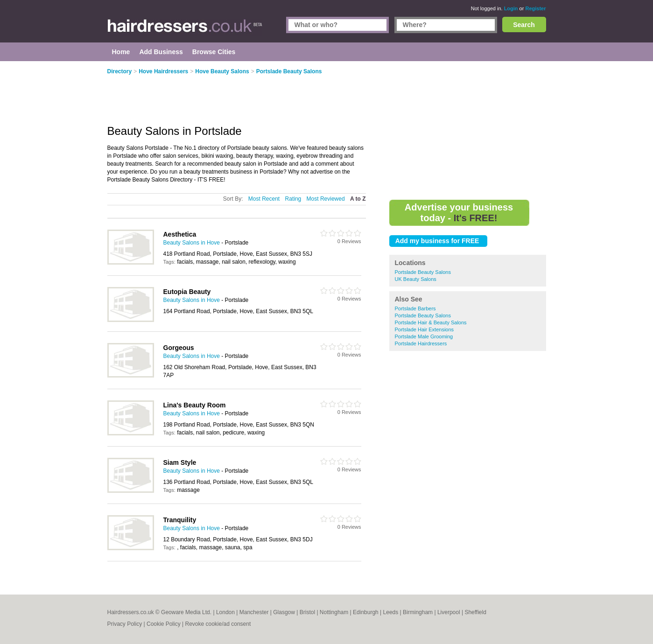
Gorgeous (178, 347)
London (225, 612)
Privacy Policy (124, 624)
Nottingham (334, 612)
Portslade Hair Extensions (424, 329)
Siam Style (180, 462)
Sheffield (475, 612)
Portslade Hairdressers (421, 343)
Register (535, 8)
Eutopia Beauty (187, 291)
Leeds (391, 612)
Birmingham (418, 612)
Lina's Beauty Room (194, 405)
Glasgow (284, 612)
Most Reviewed (326, 199)
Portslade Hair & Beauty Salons (431, 322)
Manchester (254, 612)
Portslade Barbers (415, 308)
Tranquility (180, 520)
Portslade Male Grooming (424, 336)
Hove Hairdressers (163, 71)
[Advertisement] (467, 130)
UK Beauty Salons (415, 279)
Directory (119, 71)
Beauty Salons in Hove (191, 242)
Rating (293, 199)
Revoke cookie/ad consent (218, 624)
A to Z (358, 199)
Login (511, 8)
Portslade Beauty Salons (423, 272)
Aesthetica (180, 234)
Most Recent (264, 199)
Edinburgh (366, 612)
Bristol (307, 612)
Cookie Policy (164, 624)
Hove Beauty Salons (222, 71)
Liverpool (448, 612)
